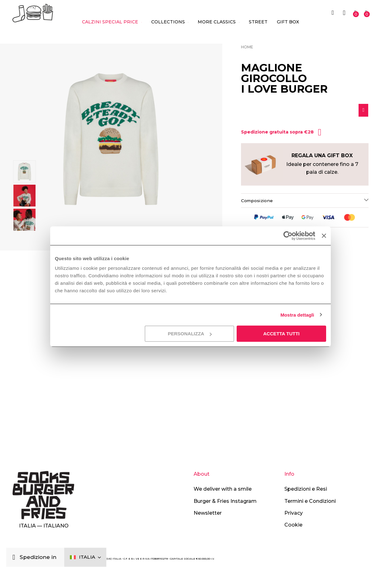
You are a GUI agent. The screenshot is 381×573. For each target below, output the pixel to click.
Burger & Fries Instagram (225, 501)
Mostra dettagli (297, 314)
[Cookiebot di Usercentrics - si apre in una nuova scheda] (287, 235)
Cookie (293, 525)
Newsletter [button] (208, 513)
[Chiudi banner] (324, 235)
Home (247, 47)
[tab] (305, 202)
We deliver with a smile (223, 489)
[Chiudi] (15, 557)
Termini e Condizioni (310, 501)
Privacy (293, 513)
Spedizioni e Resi (305, 489)
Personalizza (190, 333)
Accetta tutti (281, 333)
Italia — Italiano (44, 526)
